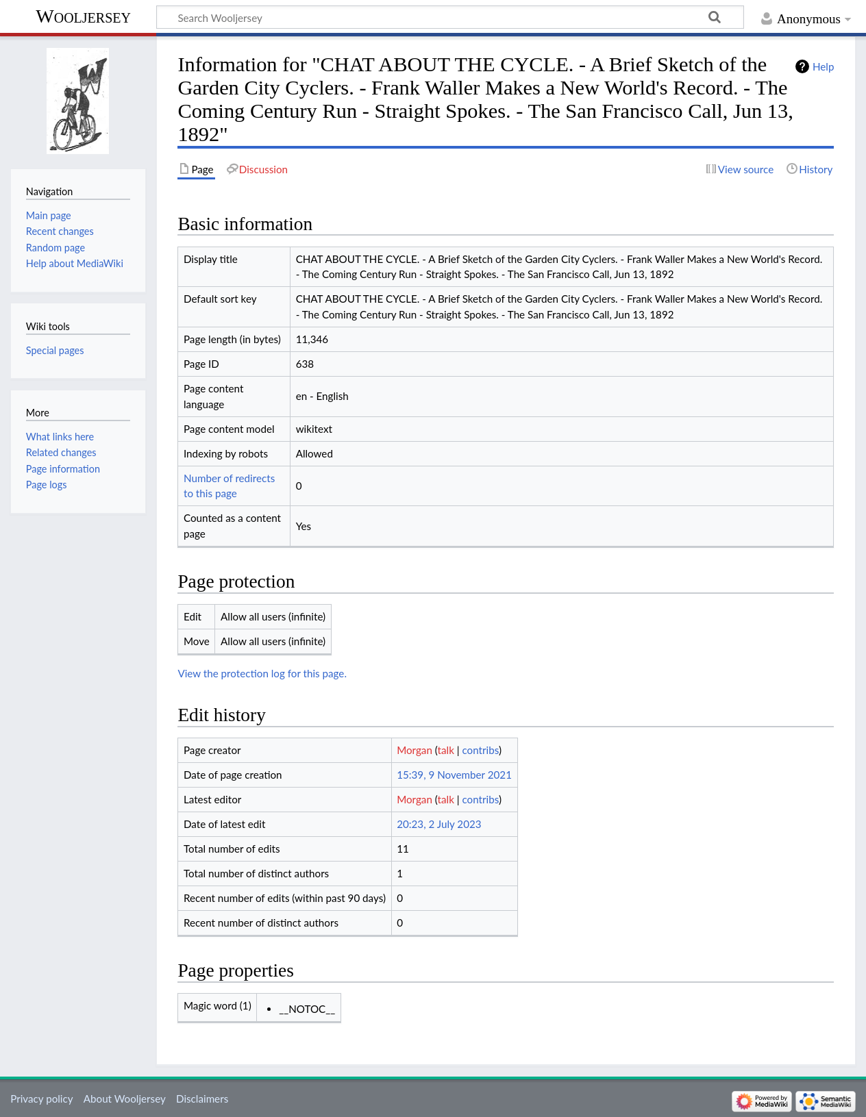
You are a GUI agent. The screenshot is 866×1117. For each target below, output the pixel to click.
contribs (480, 750)
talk (446, 750)
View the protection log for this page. (262, 673)
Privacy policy (41, 1098)
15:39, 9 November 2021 (454, 774)
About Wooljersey (125, 1098)
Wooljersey (83, 16)
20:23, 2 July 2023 (439, 824)
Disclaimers (202, 1098)
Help (823, 66)
